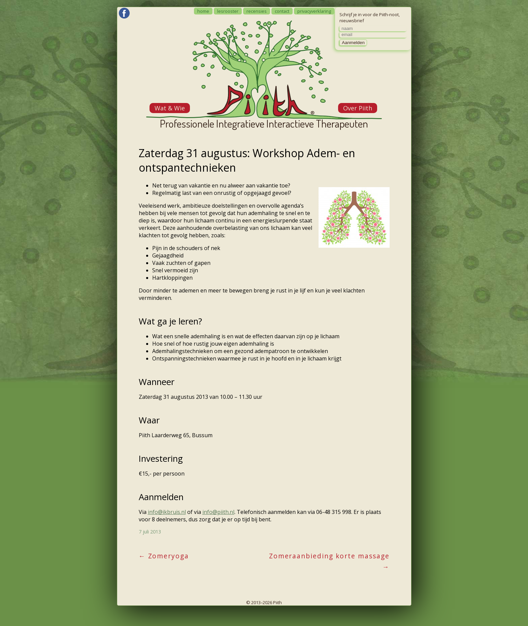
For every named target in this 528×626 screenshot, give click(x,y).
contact (282, 11)
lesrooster (227, 11)
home (203, 11)
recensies (256, 11)
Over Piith (357, 108)
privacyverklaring (314, 11)
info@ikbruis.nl (167, 512)
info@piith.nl (218, 512)
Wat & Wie (170, 108)
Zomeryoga (164, 555)
